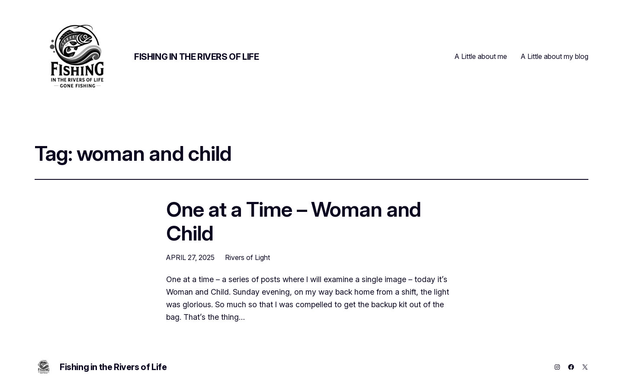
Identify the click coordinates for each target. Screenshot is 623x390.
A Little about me (481, 56)
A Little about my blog (554, 56)
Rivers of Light (247, 257)
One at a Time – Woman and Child (293, 221)
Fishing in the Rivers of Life (196, 57)
